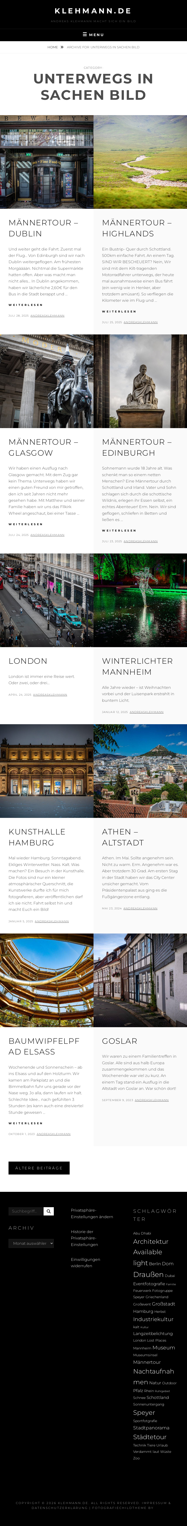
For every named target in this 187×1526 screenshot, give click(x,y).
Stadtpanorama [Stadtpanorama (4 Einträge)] (151, 1428)
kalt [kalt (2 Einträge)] (136, 1327)
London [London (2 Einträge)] (139, 1340)
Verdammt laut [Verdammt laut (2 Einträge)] (146, 1451)
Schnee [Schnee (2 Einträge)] (139, 1397)
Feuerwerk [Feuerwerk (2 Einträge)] (142, 1290)
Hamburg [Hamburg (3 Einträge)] (143, 1311)
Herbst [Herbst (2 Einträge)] (160, 1311)
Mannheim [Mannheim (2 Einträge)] (142, 1348)
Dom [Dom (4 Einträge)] (168, 1263)
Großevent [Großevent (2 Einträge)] (142, 1304)
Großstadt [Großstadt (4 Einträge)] (163, 1304)
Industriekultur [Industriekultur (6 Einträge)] (153, 1319)
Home (53, 47)
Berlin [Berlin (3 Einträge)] (155, 1263)
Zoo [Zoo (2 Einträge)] (136, 1458)
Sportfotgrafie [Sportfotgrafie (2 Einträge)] (145, 1421)
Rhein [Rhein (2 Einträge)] (149, 1391)
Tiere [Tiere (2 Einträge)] (151, 1445)
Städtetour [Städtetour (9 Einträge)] (150, 1437)
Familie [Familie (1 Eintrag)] (171, 1284)
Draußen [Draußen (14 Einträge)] (148, 1274)
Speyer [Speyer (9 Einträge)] (144, 1412)
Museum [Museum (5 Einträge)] (163, 1348)
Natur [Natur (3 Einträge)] (155, 1382)
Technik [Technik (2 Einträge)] (139, 1445)
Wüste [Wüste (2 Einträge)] (165, 1451)
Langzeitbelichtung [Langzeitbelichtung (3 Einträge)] (153, 1333)
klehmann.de (93, 10)
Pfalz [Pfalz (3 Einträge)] (138, 1390)
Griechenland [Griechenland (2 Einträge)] (157, 1297)
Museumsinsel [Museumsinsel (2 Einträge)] (145, 1355)
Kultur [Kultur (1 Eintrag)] (144, 1327)
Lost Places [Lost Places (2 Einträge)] (156, 1340)
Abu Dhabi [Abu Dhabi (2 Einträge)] (142, 1233)
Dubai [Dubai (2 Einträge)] (170, 1276)
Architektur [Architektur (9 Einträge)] (150, 1241)
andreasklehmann (47, 315)
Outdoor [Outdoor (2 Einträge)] (169, 1383)
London (28, 661)
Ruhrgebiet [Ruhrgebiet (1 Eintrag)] (162, 1391)
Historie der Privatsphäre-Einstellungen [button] (84, 1238)
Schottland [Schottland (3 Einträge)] (158, 1397)
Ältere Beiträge (39, 1168)
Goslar (120, 1041)
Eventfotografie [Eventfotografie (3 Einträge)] (149, 1283)
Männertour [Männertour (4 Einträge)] (147, 1362)
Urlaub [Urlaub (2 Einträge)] (162, 1445)
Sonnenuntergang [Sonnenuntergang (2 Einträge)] (148, 1404)
